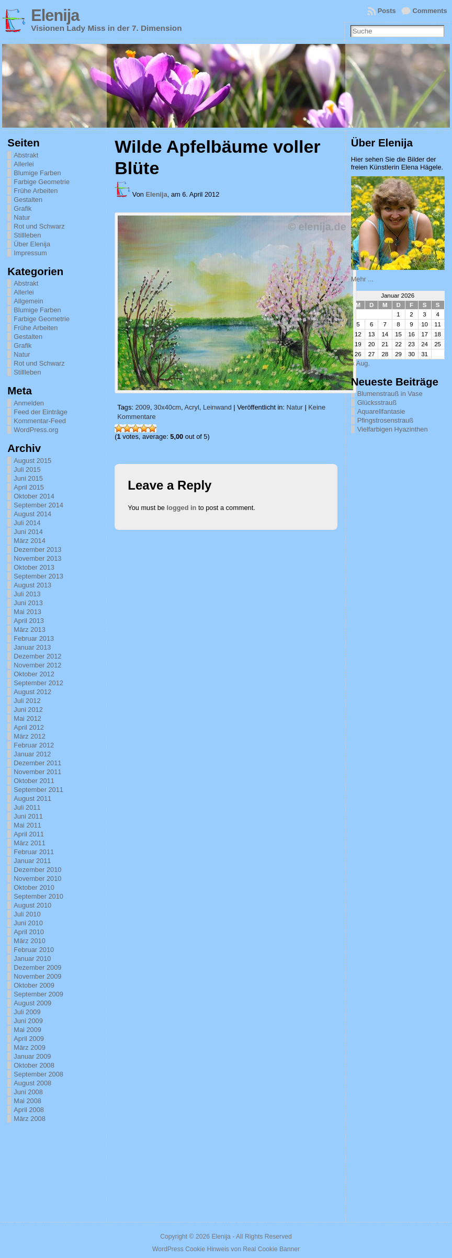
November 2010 (37, 878)
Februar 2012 (34, 745)
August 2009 (32, 1003)
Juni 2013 (28, 603)
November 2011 (37, 772)
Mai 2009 (27, 1030)
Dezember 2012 (37, 656)
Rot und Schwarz (39, 226)
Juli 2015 (27, 469)
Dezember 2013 (37, 549)
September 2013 (38, 576)
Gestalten (28, 199)
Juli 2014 (27, 523)
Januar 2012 (32, 754)
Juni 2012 (28, 709)
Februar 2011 (34, 852)
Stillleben (27, 235)
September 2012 (38, 683)
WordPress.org (36, 430)
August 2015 (32, 460)
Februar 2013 (34, 638)
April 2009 (29, 1038)
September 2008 (38, 1074)
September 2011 (38, 790)
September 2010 (38, 896)
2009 (142, 407)
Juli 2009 (27, 1012)
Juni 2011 (28, 816)
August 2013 (32, 585)
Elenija (55, 15)
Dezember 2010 (37, 870)
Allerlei (23, 164)
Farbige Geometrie (42, 182)
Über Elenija (32, 244)
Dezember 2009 (37, 967)
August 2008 (32, 1083)
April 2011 (29, 834)
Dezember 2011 (37, 763)
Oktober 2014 (34, 496)
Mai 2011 (27, 825)
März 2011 (29, 843)
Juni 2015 (28, 478)
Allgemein (28, 301)
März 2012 (29, 736)
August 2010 (32, 905)
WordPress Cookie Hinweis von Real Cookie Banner (226, 1249)
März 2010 (29, 941)
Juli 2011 (27, 807)
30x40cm (167, 407)
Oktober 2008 (34, 1065)
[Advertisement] (401, 582)
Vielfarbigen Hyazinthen (392, 429)
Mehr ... (362, 279)
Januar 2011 (32, 861)
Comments (430, 11)
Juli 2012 (27, 701)
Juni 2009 (28, 1021)
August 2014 (32, 514)
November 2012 (37, 665)
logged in (182, 508)
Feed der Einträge (40, 412)
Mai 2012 (27, 718)
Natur (22, 217)
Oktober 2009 (34, 985)
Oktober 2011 (34, 781)
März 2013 (29, 629)
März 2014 (29, 541)
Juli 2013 (27, 594)
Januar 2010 (32, 958)
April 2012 (29, 727)
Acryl (191, 407)
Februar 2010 (34, 950)
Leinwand (217, 407)
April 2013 (29, 621)
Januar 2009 (32, 1056)
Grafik (22, 208)
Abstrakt (26, 155)
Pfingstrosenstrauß (385, 420)
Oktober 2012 (34, 674)
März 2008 (29, 1119)
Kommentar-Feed (40, 421)
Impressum (30, 253)
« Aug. (360, 363)
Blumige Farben (37, 173)
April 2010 (29, 932)
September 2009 (38, 994)
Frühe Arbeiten (36, 191)
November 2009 (37, 976)
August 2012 (32, 692)
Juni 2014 (28, 532)
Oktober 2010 (34, 887)
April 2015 (29, 487)
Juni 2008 (28, 1092)
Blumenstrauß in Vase (390, 394)
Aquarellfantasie (381, 411)
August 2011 (32, 798)
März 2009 (29, 1047)
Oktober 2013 (34, 567)
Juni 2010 (28, 923)
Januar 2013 (32, 647)
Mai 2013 (27, 612)
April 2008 (29, 1110)
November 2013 (37, 558)
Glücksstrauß (377, 402)
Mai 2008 (27, 1101)
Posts (387, 11)
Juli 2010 (27, 914)
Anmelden (29, 403)
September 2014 (38, 505)
